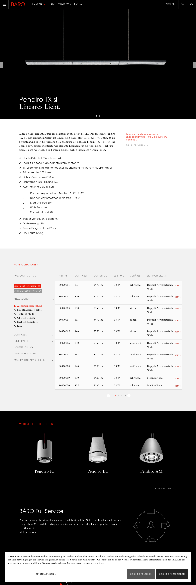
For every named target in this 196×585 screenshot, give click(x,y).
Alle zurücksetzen (26, 291)
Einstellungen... (113, 574)
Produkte (36, 4)
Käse (20, 326)
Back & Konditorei (28, 322)
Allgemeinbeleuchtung (25, 286)
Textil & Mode (25, 314)
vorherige (108, 396)
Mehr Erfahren (135, 146)
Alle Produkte (164, 489)
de (191, 4)
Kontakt (171, 4)
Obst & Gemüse (26, 318)
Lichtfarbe (20, 335)
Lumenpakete (21, 342)
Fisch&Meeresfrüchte (29, 310)
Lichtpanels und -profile (66, 4)
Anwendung (21, 299)
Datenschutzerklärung (93, 563)
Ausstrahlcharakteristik (29, 361)
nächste (129, 396)
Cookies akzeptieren (172, 574)
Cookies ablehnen (141, 574)
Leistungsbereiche (25, 355)
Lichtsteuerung (23, 348)
